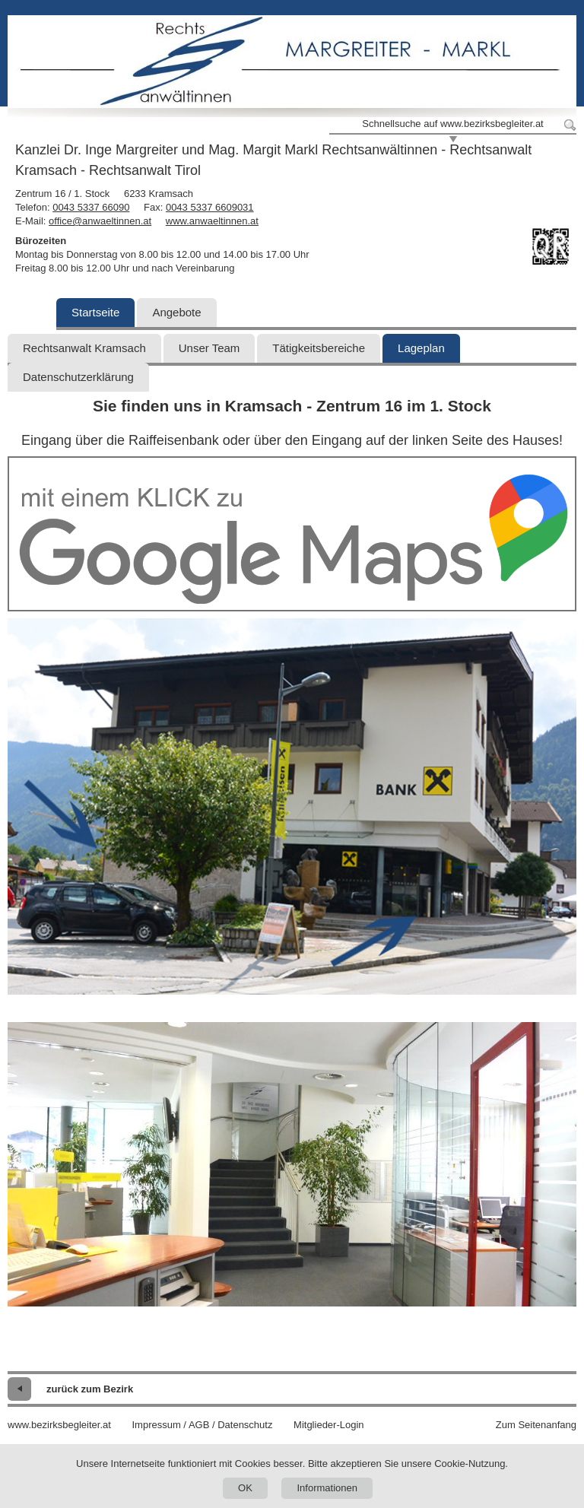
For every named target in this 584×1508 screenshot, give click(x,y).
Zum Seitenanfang (536, 1424)
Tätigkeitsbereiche (318, 347)
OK (245, 1488)
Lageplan (421, 347)
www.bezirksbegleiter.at (59, 1424)
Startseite (95, 312)
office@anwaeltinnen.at (100, 221)
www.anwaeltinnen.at (212, 221)
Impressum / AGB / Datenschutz (202, 1424)
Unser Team (209, 347)
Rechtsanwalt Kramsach (84, 347)
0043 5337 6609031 (210, 207)
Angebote (176, 312)
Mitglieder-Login (329, 1424)
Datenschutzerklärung (78, 376)
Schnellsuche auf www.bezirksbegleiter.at (452, 123)
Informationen (327, 1488)
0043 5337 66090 (90, 207)
